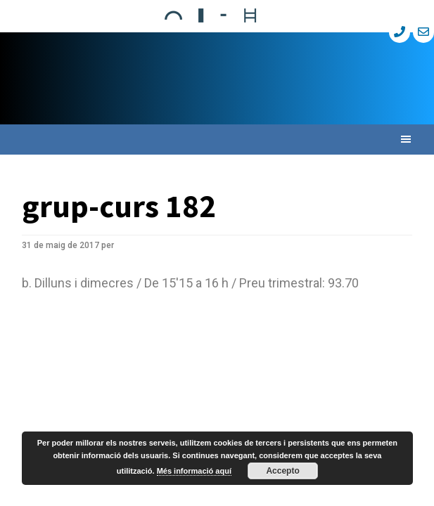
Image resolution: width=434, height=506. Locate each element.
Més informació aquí (194, 471)
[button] (217, 139)
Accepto (282, 471)
